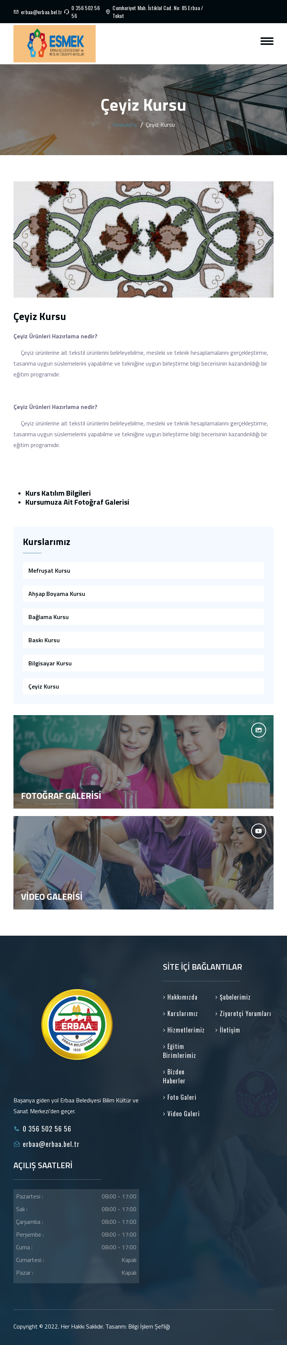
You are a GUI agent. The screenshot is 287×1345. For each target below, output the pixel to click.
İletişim (227, 1029)
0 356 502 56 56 (85, 11)
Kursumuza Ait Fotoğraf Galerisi (77, 502)
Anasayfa (124, 124)
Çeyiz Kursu (43, 686)
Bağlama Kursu (48, 616)
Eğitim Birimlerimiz (179, 1051)
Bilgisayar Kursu (50, 663)
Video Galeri (181, 1113)
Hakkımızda (180, 996)
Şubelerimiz (233, 996)
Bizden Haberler (174, 1076)
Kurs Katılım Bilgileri (58, 493)
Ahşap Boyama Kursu (56, 593)
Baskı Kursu (44, 639)
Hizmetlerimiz (184, 1029)
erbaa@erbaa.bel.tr (41, 12)
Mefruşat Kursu (49, 570)
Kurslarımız (180, 1013)
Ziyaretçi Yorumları (243, 1013)
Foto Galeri (180, 1097)
